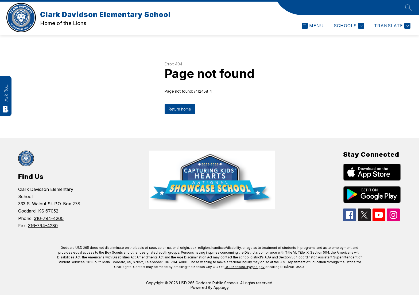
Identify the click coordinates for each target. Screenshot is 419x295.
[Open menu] (313, 25)
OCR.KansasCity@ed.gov (244, 267)
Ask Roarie (6, 92)
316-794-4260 (49, 218)
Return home (180, 109)
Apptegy (221, 287)
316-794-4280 (43, 225)
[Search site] (408, 7)
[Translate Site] (391, 25)
